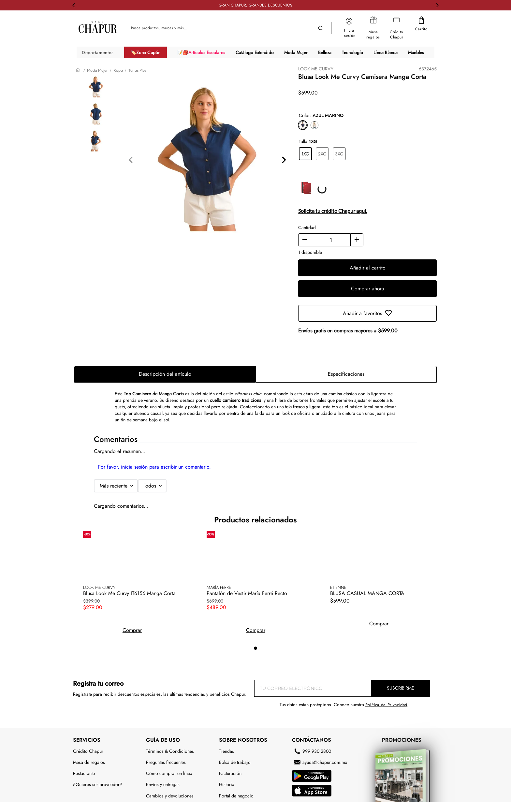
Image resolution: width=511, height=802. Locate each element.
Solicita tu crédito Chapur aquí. (332, 210)
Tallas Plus (137, 70)
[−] (304, 238)
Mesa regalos (373, 34)
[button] (303, 124)
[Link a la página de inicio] (78, 70)
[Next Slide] (437, 5)
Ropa (118, 70)
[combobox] (227, 28)
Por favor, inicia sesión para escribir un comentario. (154, 466)
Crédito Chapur (396, 34)
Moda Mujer (97, 70)
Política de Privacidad (386, 586)
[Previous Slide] (74, 5)
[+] (356, 238)
